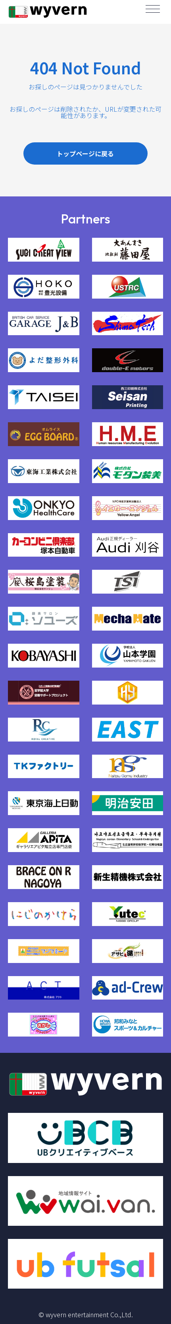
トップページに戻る (85, 153)
